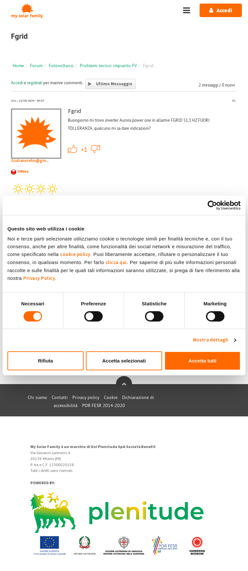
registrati (34, 82)
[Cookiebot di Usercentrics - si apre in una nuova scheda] (212, 205)
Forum (36, 65)
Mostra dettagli (210, 340)
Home (18, 65)
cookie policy (75, 254)
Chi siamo (37, 397)
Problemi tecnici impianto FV (108, 65)
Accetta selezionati (124, 360)
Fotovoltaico (61, 65)
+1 (73, 149)
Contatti (60, 397)
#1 (233, 100)
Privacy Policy (39, 278)
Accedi (17, 82)
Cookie (111, 397)
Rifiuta (45, 360)
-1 (95, 149)
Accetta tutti (203, 360)
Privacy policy (85, 397)
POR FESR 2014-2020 (103, 405)
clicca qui (116, 262)
